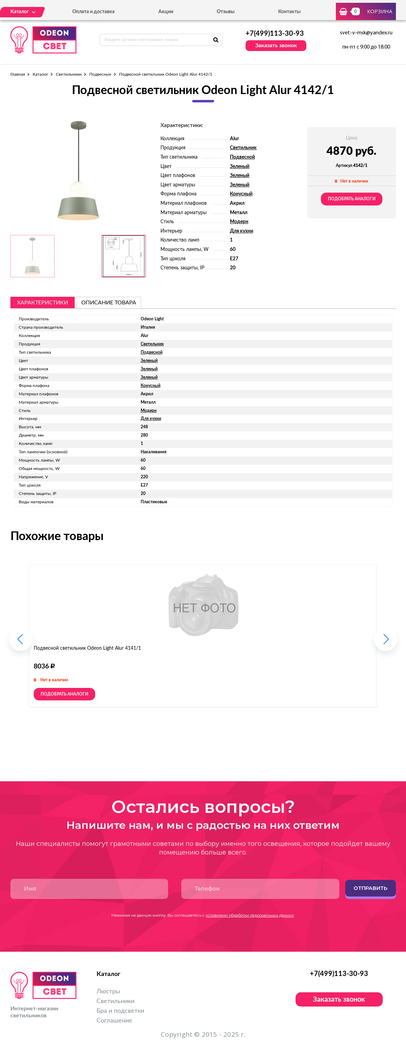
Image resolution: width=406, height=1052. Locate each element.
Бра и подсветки (120, 1011)
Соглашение (114, 1021)
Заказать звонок (276, 45)
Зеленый (239, 166)
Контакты (289, 11)
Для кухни (241, 231)
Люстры (108, 991)
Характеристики (42, 302)
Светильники (69, 74)
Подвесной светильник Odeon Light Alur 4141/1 (87, 648)
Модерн (239, 221)
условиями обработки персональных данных (250, 915)
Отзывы (225, 11)
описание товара (108, 302)
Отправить (370, 888)
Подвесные (100, 74)
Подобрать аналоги (351, 199)
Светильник (243, 147)
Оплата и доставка (93, 11)
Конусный (241, 194)
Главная (17, 74)
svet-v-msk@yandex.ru (366, 33)
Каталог (40, 74)
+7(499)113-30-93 (275, 33)
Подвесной (242, 157)
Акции (165, 11)
